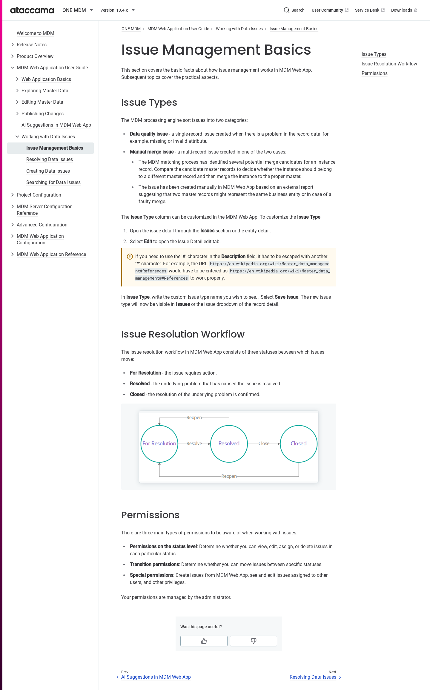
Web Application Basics (46, 79)
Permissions (375, 73)
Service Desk (370, 10)
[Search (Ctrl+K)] (294, 10)
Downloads (405, 10)
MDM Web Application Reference (51, 254)
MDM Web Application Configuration (40, 239)
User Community (331, 10)
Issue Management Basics (54, 148)
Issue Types (374, 54)
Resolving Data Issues (49, 159)
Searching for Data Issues (53, 182)
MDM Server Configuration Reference (45, 210)
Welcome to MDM (35, 33)
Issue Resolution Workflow (389, 64)
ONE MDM (131, 28)
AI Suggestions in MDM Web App (56, 125)
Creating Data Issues (48, 171)
